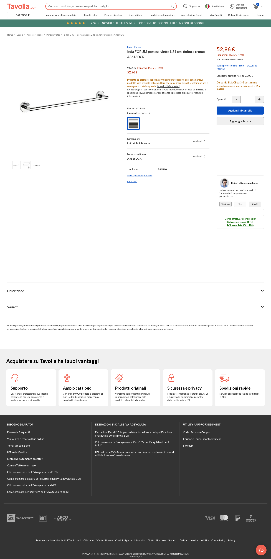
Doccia (260, 15)
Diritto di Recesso (157, 540)
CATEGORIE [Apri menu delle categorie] (23, 15)
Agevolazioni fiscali (191, 15)
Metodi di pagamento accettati (25, 458)
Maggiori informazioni (168, 86)
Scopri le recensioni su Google (135, 23)
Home (10, 34)
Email (254, 204)
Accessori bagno (35, 34)
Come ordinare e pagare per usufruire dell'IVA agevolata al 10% (44, 478)
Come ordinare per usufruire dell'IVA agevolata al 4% (38, 491)
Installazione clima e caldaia (60, 15)
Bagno (20, 34)
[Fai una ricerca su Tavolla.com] (111, 6)
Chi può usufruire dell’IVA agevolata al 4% (31, 485)
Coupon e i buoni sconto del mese (202, 439)
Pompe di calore (113, 15)
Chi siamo (88, 540)
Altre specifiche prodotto (139, 175)
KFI (140, 556)
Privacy (231, 540)
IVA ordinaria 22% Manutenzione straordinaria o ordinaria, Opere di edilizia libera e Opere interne (134, 453)
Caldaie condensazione (162, 15)
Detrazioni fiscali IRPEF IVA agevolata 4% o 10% (240, 223)
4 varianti (132, 181)
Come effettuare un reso (21, 465)
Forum (137, 47)
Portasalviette (53, 34)
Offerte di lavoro (104, 540)
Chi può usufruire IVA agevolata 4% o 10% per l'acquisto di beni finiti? (132, 444)
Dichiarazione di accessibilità (194, 540)
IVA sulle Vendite (17, 452)
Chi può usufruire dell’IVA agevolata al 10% (32, 472)
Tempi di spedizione (18, 445)
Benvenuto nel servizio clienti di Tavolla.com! (58, 540)
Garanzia (172, 540)
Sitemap (188, 445)
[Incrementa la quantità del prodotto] (259, 99)
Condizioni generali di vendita (130, 540)
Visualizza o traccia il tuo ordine (25, 439)
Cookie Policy (218, 540)
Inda (129, 47)
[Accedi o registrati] (238, 6)
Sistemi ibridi (136, 15)
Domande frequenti (18, 432)
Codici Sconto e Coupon (196, 432)
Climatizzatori (90, 15)
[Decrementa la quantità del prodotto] (236, 99)
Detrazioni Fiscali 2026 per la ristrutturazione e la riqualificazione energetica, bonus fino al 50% (133, 434)
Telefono (225, 204)
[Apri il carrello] (258, 6)
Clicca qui (239, 23)
